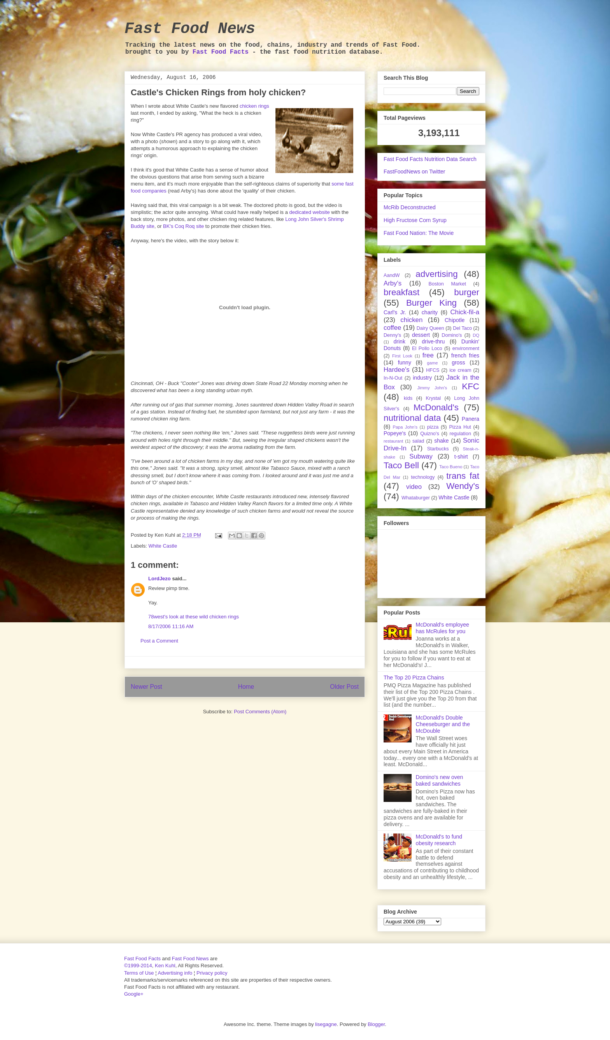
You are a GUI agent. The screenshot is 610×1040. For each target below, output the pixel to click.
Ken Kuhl (165, 965)
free (428, 355)
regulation (460, 433)
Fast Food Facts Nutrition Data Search (430, 159)
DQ (476, 335)
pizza (432, 427)
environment (465, 348)
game (432, 363)
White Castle (163, 546)
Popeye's (395, 433)
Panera (470, 419)
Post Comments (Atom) (260, 711)
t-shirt (461, 456)
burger (466, 292)
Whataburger (415, 498)
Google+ (134, 994)
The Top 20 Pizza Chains (414, 677)
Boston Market (447, 284)
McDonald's (436, 407)
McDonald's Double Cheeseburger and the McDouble (443, 724)
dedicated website (309, 212)
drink (399, 341)
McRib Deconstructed (410, 207)
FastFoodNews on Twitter (414, 171)
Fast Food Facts (221, 52)
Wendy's (462, 486)
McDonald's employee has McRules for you (442, 628)
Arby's (392, 283)
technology (423, 477)
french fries (465, 355)
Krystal (433, 398)
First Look (402, 356)
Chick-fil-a (464, 312)
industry (422, 378)
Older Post (344, 686)
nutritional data (412, 418)
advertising (436, 274)
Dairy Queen (430, 328)
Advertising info (175, 973)
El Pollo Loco (427, 348)
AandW (392, 275)
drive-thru (433, 341)
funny (404, 362)
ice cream (460, 370)
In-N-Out (393, 378)
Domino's (452, 335)
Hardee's (397, 369)
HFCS (432, 370)
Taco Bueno (450, 466)
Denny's (392, 335)
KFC (470, 386)
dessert (421, 335)
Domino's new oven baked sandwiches (439, 780)
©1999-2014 (138, 965)
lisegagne (326, 1024)
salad (418, 441)
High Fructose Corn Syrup (415, 220)
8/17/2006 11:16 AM (170, 626)
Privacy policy (211, 973)
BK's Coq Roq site (183, 226)
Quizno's (429, 433)
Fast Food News (189, 29)
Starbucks (438, 449)
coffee (392, 327)
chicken (411, 320)
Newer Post (146, 686)
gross (458, 362)
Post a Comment (159, 641)
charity (430, 312)
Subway (421, 456)
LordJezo (159, 578)
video (414, 486)
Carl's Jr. (395, 312)
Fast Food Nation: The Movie (419, 233)
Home (246, 686)
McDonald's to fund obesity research (439, 839)
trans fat (462, 476)
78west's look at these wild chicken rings (193, 617)
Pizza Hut (460, 427)
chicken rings (254, 106)
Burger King (431, 303)
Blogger (376, 1024)
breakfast (401, 292)
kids (408, 398)
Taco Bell (401, 465)
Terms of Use (139, 973)
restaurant (393, 441)
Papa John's (405, 427)
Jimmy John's (432, 387)
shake (441, 441)
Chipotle (455, 320)
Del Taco (462, 328)
